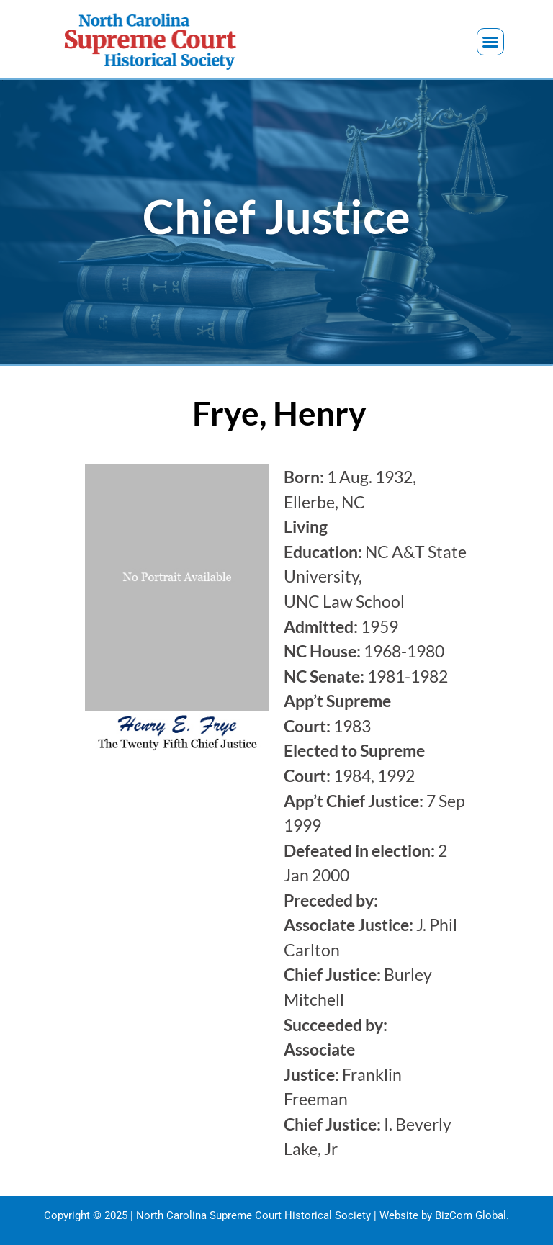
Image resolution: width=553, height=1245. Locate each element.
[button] (490, 41)
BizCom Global (470, 1215)
